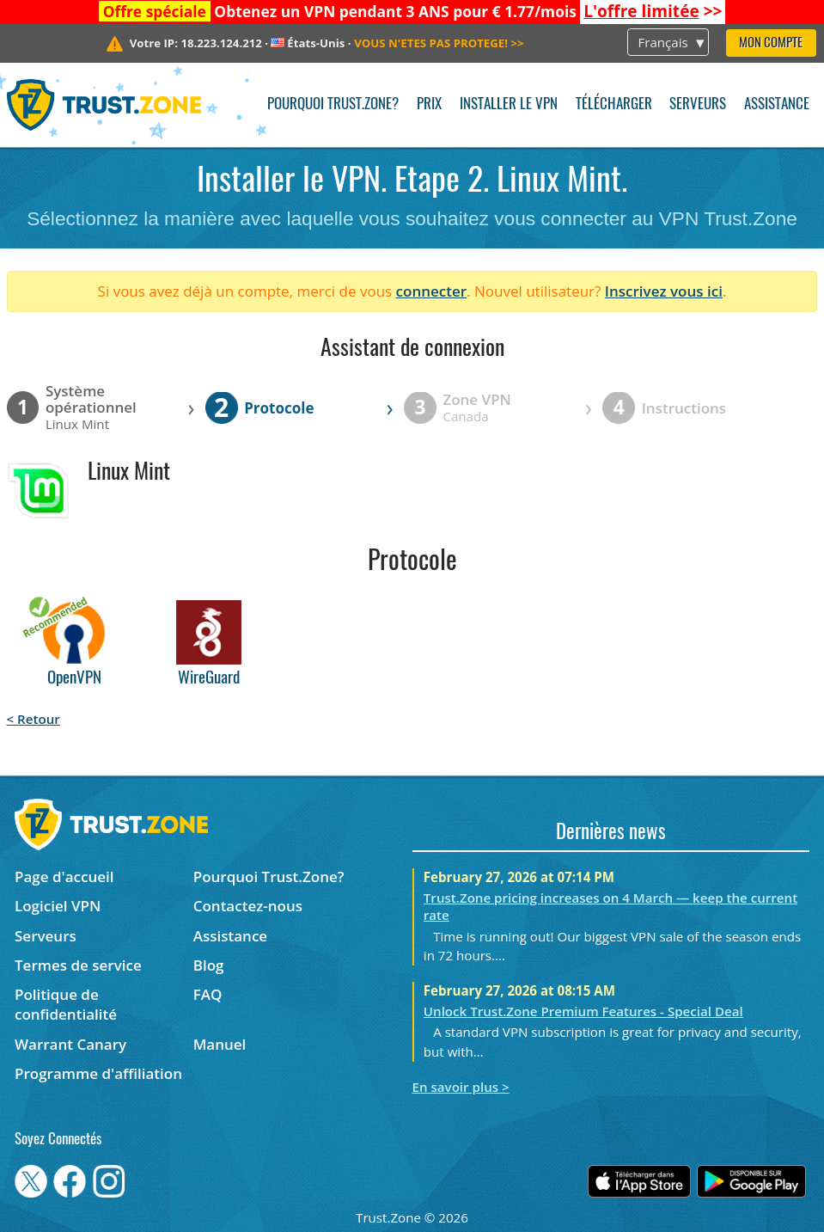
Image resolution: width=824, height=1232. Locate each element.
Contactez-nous (247, 906)
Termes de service (78, 965)
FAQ (208, 994)
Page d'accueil (64, 876)
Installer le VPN (509, 104)
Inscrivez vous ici (664, 291)
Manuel (220, 1044)
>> (652, 11)
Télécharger (614, 104)
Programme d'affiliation (98, 1073)
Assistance (776, 104)
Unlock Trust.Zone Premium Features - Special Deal (583, 1011)
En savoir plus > (461, 1086)
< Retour (33, 718)
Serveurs (697, 104)
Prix (429, 104)
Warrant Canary (70, 1044)
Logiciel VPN (58, 906)
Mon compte (771, 43)
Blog (208, 965)
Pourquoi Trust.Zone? (333, 104)
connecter (431, 291)
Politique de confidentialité (66, 1004)
